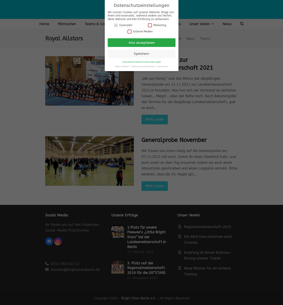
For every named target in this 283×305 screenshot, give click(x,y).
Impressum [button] (162, 66)
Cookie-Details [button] (122, 66)
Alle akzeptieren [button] (142, 43)
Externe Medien (140, 31)
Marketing (157, 25)
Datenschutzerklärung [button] (143, 66)
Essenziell (123, 25)
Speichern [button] (141, 54)
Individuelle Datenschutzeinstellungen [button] (141, 62)
